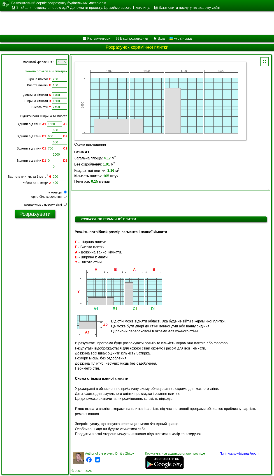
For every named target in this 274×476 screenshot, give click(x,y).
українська (181, 38)
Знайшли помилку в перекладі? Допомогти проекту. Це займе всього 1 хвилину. (83, 7)
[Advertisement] (115, 23)
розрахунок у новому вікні (45, 204)
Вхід (161, 38)
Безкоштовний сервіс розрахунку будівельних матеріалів (58, 3)
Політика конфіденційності (239, 453)
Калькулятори (99, 38)
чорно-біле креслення (48, 196)
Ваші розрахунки (134, 38)
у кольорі (57, 192)
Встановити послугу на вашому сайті (189, 7)
